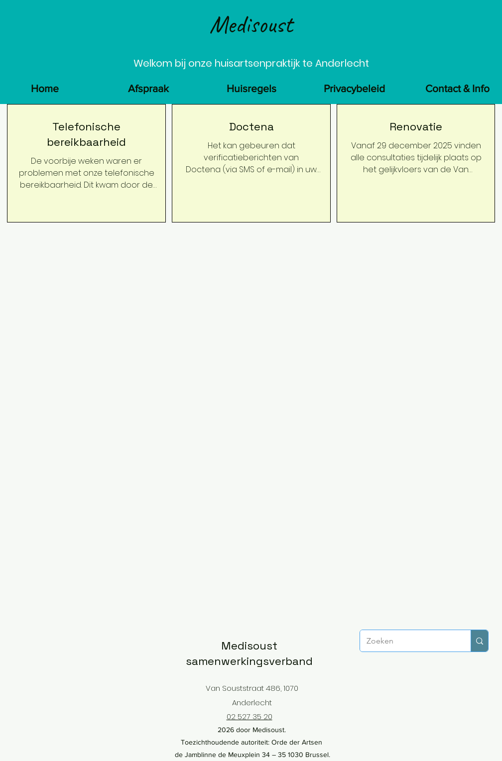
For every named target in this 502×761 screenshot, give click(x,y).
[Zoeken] (408, 641)
